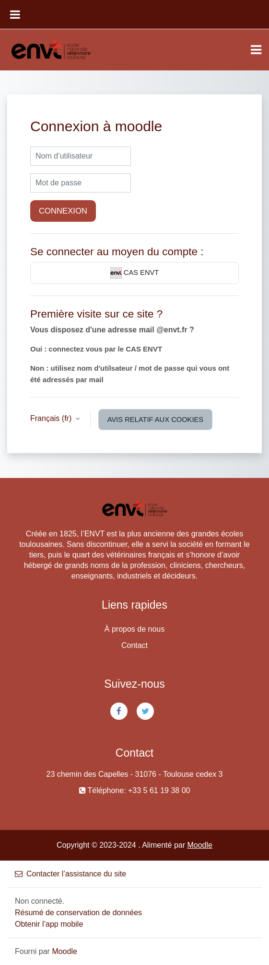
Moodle (199, 845)
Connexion (63, 211)
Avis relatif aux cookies (155, 419)
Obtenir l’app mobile (49, 924)
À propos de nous (134, 629)
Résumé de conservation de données (78, 912)
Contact (134, 645)
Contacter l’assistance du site (70, 874)
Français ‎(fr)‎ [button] (52, 418)
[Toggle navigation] (256, 50)
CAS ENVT (134, 273)
